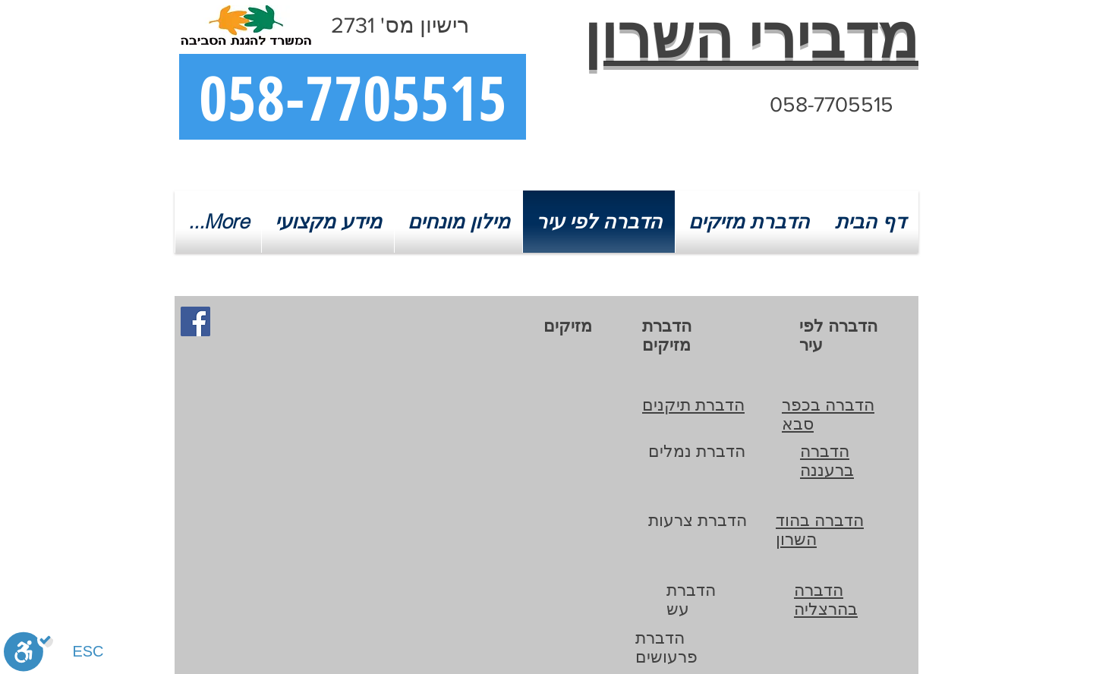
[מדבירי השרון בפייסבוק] (195, 321)
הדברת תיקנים (693, 405)
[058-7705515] (352, 97)
